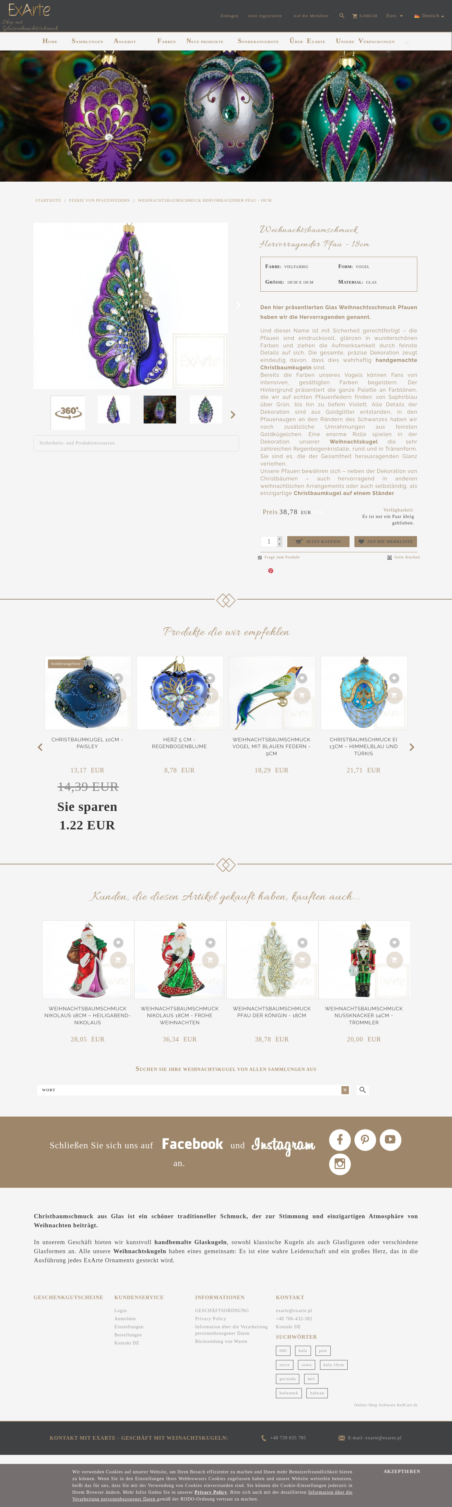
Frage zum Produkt (279, 557)
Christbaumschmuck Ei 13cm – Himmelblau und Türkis (363, 747)
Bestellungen (128, 1343)
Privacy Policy (210, 1327)
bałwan (317, 1401)
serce (285, 1373)
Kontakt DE (126, 1351)
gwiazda (288, 1387)
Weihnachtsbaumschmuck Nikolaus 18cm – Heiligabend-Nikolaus (87, 1016)
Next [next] (235, 414)
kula (303, 1359)
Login (120, 1319)
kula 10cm (334, 1373)
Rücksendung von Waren (221, 1350)
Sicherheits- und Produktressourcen (77, 443)
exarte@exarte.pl (294, 1319)
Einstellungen (129, 1335)
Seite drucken (403, 557)
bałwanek (289, 1401)
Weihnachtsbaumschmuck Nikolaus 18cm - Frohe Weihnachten (180, 1016)
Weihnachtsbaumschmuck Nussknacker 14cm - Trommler (364, 1016)
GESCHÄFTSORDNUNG (222, 1319)
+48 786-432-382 (294, 1327)
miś (311, 1387)
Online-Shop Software (375, 1413)
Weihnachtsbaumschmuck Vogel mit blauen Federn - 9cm (271, 747)
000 (283, 1359)
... (407, 42)
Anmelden (125, 1327)
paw (323, 1359)
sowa (307, 1373)
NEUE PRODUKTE (205, 40)
